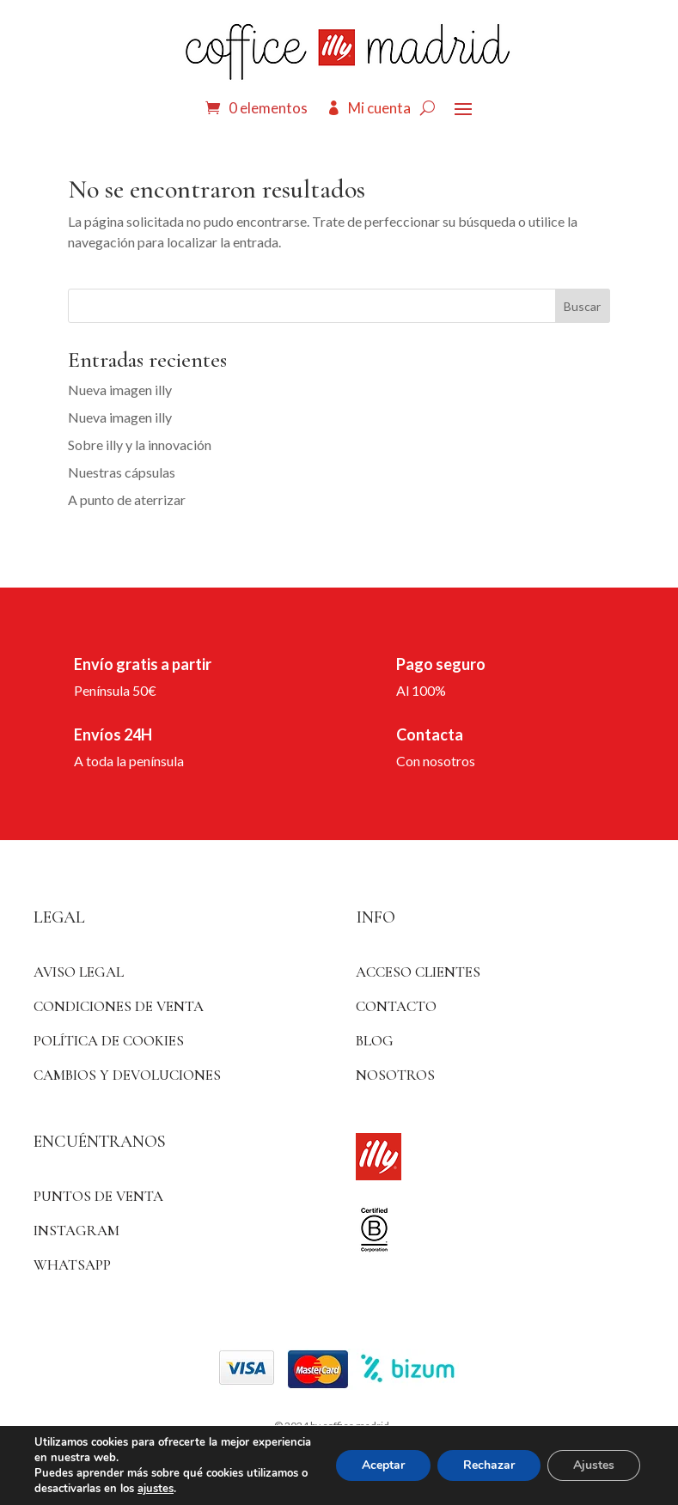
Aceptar (383, 1465)
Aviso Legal (79, 972)
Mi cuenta (379, 108)
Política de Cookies (109, 1041)
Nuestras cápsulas (121, 472)
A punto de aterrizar (127, 499)
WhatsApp (72, 1265)
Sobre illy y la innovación (139, 444)
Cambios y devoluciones (127, 1075)
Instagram (76, 1231)
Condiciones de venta (119, 1006)
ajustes (155, 1488)
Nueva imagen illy (120, 389)
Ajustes (593, 1465)
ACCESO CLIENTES (418, 972)
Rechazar (489, 1465)
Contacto (396, 1006)
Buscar (582, 306)
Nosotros (395, 1075)
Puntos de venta (98, 1196)
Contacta (429, 734)
